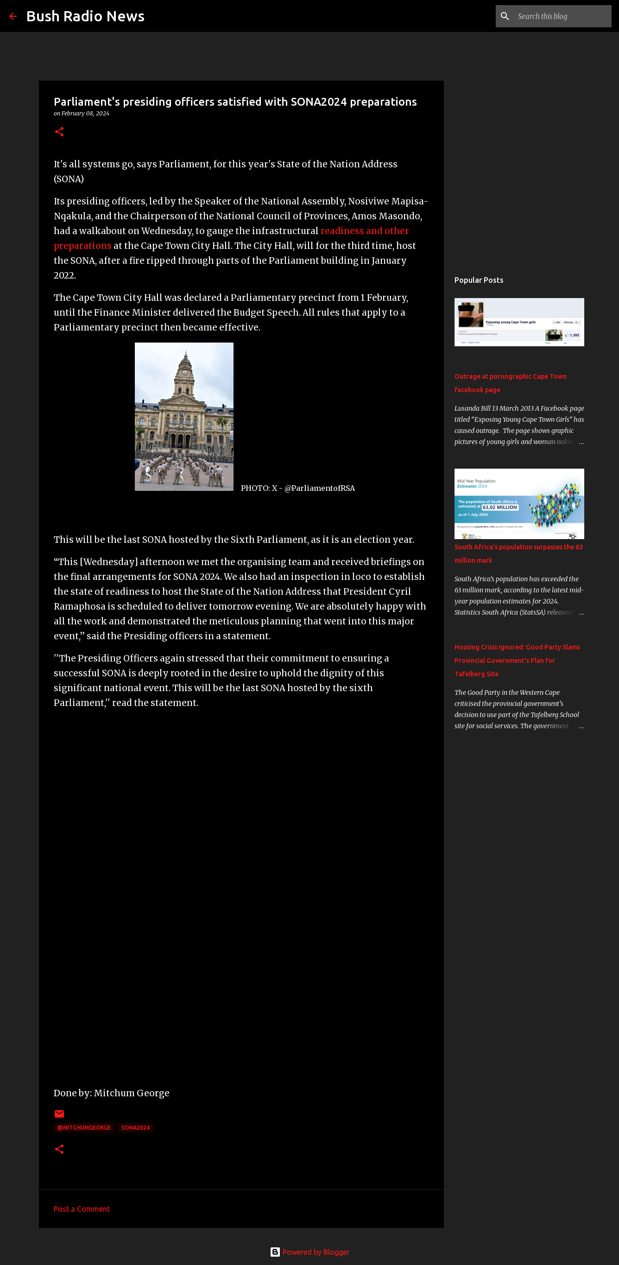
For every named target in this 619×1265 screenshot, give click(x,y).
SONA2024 (135, 1128)
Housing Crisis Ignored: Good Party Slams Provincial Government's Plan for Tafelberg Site (517, 660)
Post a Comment (82, 1209)
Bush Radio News (85, 15)
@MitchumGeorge (84, 1128)
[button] (59, 132)
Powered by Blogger (309, 1252)
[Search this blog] (563, 16)
